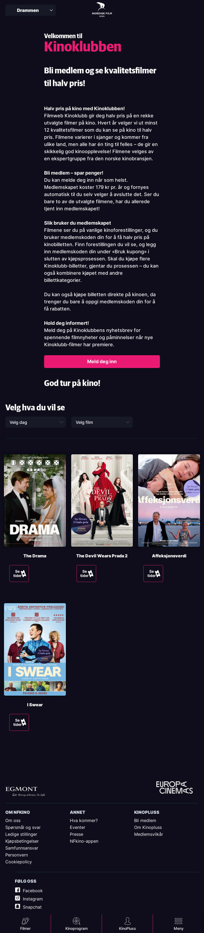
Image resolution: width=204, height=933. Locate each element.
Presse (76, 834)
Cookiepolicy (18, 861)
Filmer (25, 928)
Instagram (33, 898)
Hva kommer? (84, 820)
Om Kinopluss (148, 827)
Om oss (12, 820)
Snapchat (32, 907)
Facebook (33, 890)
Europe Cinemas (174, 788)
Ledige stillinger (21, 834)
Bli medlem (145, 820)
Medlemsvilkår (148, 834)
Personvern (16, 855)
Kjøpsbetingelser (22, 841)
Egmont (25, 792)
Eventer (77, 827)
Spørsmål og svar (23, 827)
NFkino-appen (84, 841)
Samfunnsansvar (21, 848)
